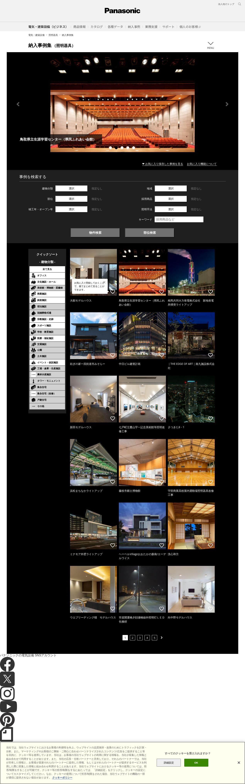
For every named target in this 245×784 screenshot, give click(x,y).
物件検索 (95, 232)
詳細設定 (169, 762)
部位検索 (150, 232)
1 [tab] (111, 148)
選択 (71, 188)
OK (196, 762)
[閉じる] (239, 762)
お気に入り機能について (202, 164)
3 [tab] (122, 148)
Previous (18, 104)
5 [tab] (134, 148)
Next (227, 104)
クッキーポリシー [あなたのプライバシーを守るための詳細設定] (62, 777)
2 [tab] (117, 148)
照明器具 (53, 35)
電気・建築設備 (36, 35)
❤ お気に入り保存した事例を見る (162, 164)
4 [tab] (128, 148)
